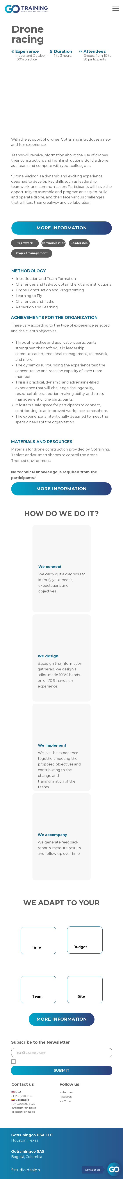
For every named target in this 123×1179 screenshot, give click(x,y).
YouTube (65, 1101)
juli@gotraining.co (23, 1111)
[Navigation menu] (115, 9)
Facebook (66, 1096)
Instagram (66, 1092)
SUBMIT (62, 1070)
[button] (61, 228)
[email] (61, 1052)
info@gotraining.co (23, 1107)
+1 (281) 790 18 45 (22, 1096)
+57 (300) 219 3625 (23, 1103)
